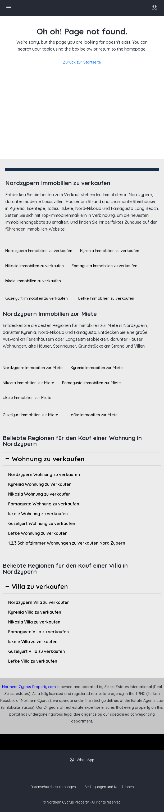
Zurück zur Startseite (82, 62)
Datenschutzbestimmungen (53, 787)
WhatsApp (82, 760)
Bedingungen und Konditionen (109, 787)
